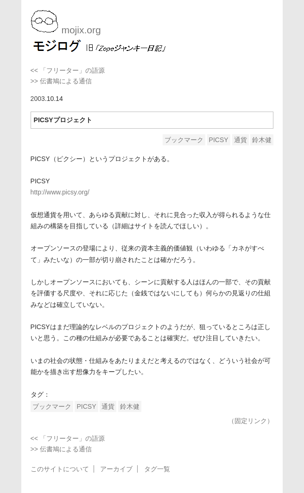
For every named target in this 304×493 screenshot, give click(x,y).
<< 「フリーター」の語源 (68, 70)
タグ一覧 (157, 469)
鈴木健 (262, 140)
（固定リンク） (250, 420)
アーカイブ (116, 469)
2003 (38, 98)
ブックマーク (184, 140)
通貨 (240, 140)
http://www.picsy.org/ (60, 192)
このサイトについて (60, 469)
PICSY (218, 140)
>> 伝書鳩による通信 (61, 81)
